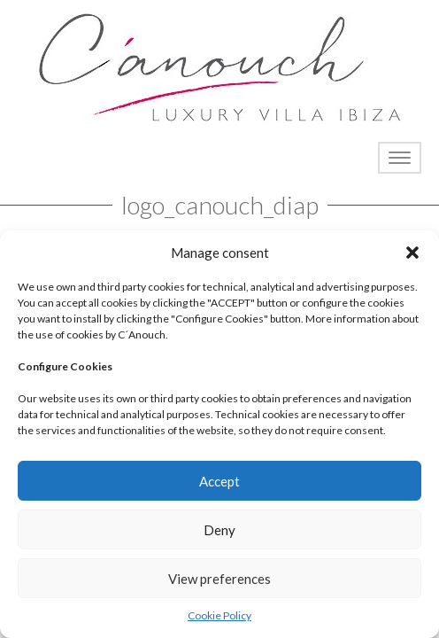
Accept (219, 481)
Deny (219, 530)
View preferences (219, 579)
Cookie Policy (219, 615)
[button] (412, 252)
